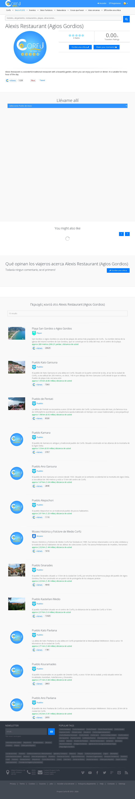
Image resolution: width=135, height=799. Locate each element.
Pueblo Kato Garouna (44, 362)
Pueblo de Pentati (42, 399)
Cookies (32, 783)
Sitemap (122, 783)
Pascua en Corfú (63, 756)
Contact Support (50, 772)
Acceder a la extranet (65, 783)
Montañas (114, 754)
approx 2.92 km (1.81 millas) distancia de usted (52, 713)
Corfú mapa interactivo (101, 732)
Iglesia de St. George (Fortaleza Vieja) (102, 744)
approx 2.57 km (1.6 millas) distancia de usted (51, 612)
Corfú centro (123, 735)
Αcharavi (110, 741)
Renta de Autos (92, 759)
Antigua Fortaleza (80, 744)
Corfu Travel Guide (105, 729)
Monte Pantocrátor (97, 741)
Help (102, 783)
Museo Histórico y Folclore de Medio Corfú (56, 531)
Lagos (106, 754)
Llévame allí (67, 100)
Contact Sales (49, 774)
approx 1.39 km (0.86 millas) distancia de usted (52, 381)
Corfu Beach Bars (48, 759)
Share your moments (106, 47)
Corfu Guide (119, 729)
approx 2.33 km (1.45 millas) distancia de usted (52, 581)
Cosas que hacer (78, 10)
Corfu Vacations (78, 729)
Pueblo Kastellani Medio (46, 599)
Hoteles (9, 745)
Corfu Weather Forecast (68, 735)
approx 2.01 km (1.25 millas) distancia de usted (52, 513)
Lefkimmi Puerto (89, 738)
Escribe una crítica (112, 10)
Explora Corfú (64, 732)
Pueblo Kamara (41, 432)
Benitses (119, 741)
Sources (42, 783)
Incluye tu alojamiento (87, 783)
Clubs (59, 759)
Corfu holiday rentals (108, 735)
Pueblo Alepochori (42, 500)
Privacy (13, 783)
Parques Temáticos (111, 756)
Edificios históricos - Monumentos (39, 754)
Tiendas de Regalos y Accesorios (30, 762)
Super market (121, 759)
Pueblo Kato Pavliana (44, 630)
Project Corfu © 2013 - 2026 (67, 791)
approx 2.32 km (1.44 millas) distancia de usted (52, 547)
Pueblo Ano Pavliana (44, 698)
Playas (37, 333)
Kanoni (69, 741)
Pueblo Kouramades (44, 664)
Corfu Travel (91, 729)
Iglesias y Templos (60, 754)
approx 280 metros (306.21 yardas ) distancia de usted (55, 344)
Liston (62, 741)
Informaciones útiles (13, 742)
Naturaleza (63, 10)
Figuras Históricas (78, 756)
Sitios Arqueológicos (39, 756)
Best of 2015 (20, 10)
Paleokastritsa (122, 738)
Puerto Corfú (75, 738)
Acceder (102, 3)
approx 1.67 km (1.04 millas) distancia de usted (52, 482)
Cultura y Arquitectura (93, 754)
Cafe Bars (67, 759)
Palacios (72, 754)
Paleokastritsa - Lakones (106, 738)
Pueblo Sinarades (42, 565)
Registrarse (115, 3)
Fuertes (22, 754)
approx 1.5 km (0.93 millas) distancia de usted (51, 448)
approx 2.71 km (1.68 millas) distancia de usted (52, 646)
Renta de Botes (78, 759)
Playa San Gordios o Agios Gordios (52, 328)
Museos (37, 536)
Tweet (42, 80)
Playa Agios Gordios (67, 747)
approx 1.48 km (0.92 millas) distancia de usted (52, 414)
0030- (34, 770)
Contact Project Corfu (52, 770)
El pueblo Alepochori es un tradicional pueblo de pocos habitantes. (60, 511)
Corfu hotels (84, 735)
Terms (22, 783)
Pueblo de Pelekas (81, 741)
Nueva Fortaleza (65, 744)
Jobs (51, 783)
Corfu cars (94, 735)
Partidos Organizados (94, 756)
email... (9, 731)
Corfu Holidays (65, 729)
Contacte (111, 783)
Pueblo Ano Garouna (44, 466)
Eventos (34, 10)
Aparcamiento (11, 762)
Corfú (10, 10)
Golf (7, 759)
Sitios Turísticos (46, 10)
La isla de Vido (11, 754)
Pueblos (37, 367)
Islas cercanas (95, 10)
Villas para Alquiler (28, 745)
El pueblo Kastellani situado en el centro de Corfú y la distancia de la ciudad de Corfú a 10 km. (72, 609)
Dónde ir (87, 732)
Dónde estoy (76, 732)
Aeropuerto (64, 738)
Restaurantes (38, 742)
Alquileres (27, 742)
